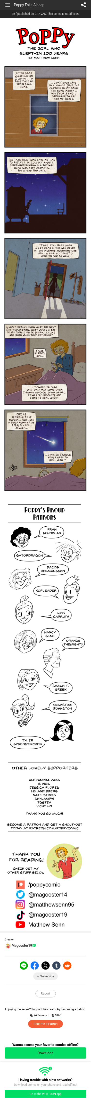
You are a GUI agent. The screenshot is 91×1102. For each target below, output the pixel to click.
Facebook (35, 965)
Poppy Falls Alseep (29, 5)
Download (45, 1053)
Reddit (67, 965)
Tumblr (56, 965)
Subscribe (47, 976)
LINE (24, 965)
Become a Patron (45, 1024)
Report (45, 993)
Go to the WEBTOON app (45, 1094)
